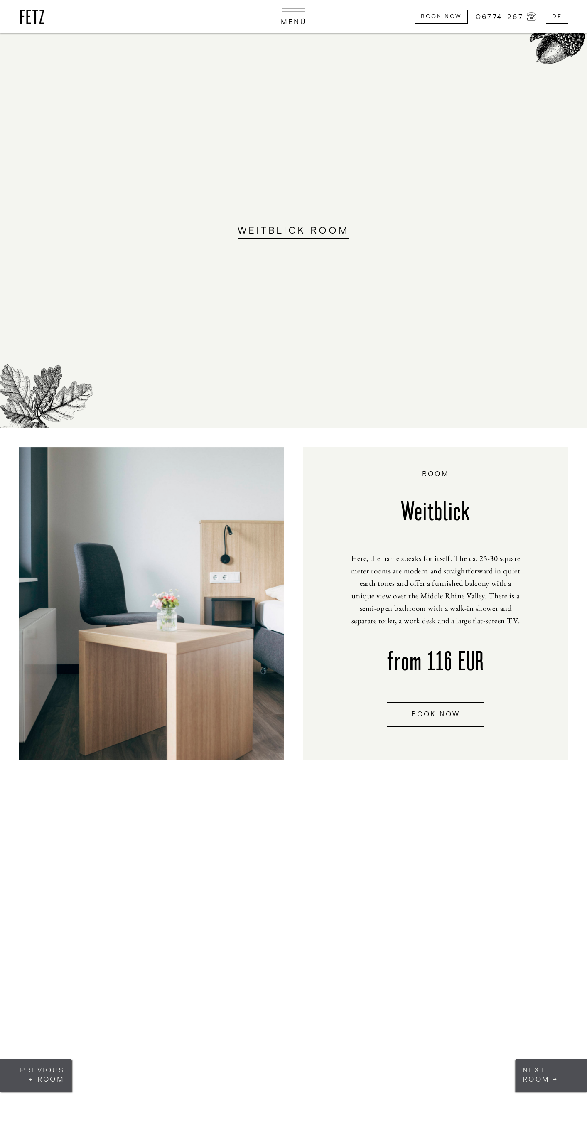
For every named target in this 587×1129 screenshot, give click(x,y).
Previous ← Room (42, 1075)
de (557, 16)
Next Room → (540, 1075)
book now (435, 714)
